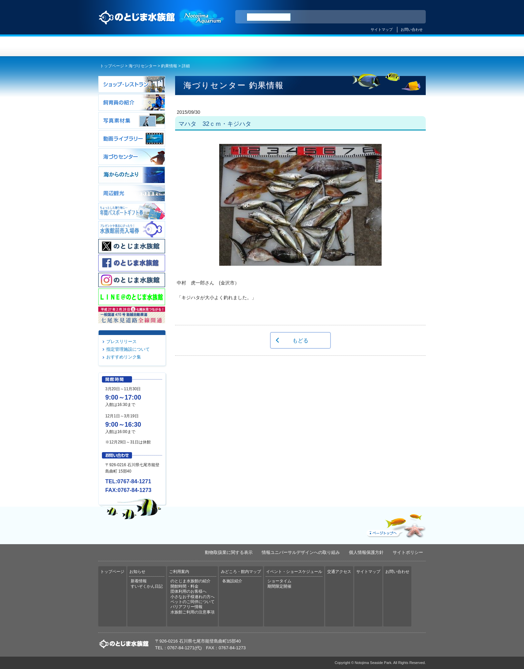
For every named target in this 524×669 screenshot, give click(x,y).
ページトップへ (395, 524)
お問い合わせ (412, 29)
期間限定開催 (279, 586)
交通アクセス (398, 46)
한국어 (413, 17)
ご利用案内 (235, 46)
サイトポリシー (408, 552)
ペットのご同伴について (192, 601)
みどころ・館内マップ (289, 46)
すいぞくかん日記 (147, 586)
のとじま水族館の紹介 (190, 581)
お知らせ (180, 46)
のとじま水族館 (161, 24)
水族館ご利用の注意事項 (192, 612)
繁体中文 (397, 17)
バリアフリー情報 (186, 606)
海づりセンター (143, 66)
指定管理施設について (128, 349)
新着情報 (139, 581)
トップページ (125, 46)
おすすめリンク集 (123, 356)
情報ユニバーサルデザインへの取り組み (301, 552)
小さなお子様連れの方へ (192, 596)
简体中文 (380, 17)
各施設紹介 (232, 581)
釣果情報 (169, 66)
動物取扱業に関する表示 (229, 552)
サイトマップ (382, 29)
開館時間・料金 (184, 586)
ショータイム (279, 581)
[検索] (269, 17)
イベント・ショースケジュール (343, 46)
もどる (300, 340)
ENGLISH (362, 17)
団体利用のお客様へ (188, 591)
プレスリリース (121, 341)
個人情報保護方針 (366, 552)
